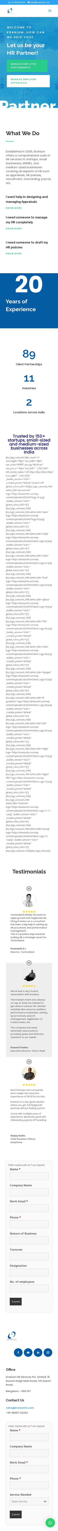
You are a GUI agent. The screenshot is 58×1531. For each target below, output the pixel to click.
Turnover (16, 1249)
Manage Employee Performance (23, 65)
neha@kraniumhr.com (20, 1408)
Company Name (21, 1185)
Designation (18, 1265)
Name (15, 1169)
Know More (14, 207)
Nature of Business (23, 1233)
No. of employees (22, 1281)
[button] (50, 1522)
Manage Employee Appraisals (23, 81)
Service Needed (20, 1494)
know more (14, 253)
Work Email (19, 1201)
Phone (15, 1217)
